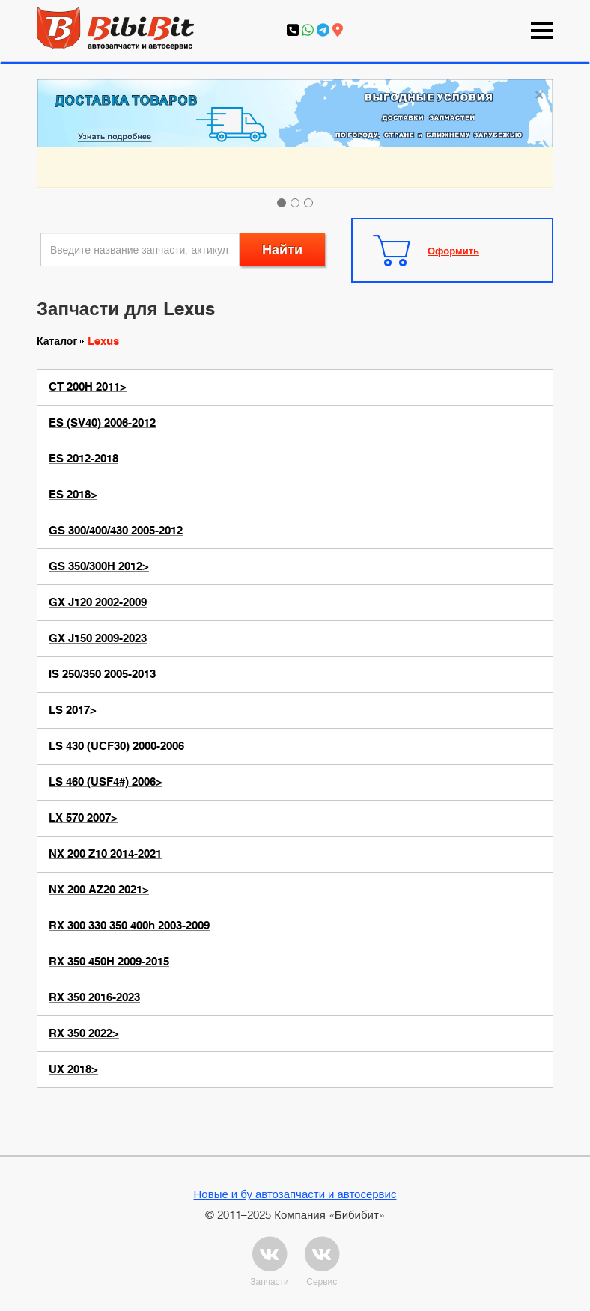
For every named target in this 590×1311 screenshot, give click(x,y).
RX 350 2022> (84, 1033)
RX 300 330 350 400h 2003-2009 (129, 925)
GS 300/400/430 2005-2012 (116, 530)
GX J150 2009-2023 (98, 638)
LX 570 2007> (83, 818)
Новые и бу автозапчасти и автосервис (295, 1193)
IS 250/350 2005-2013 (102, 674)
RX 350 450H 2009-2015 (109, 961)
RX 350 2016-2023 (94, 997)
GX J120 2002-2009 (98, 602)
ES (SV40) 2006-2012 (102, 423)
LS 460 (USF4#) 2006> (105, 782)
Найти (282, 249)
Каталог (57, 341)
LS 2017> (73, 710)
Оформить (453, 251)
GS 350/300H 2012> (99, 566)
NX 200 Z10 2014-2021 (105, 854)
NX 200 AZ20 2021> (99, 889)
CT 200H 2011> (88, 387)
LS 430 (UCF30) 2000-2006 (116, 746)
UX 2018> (73, 1069)
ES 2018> (73, 494)
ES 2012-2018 (83, 458)
